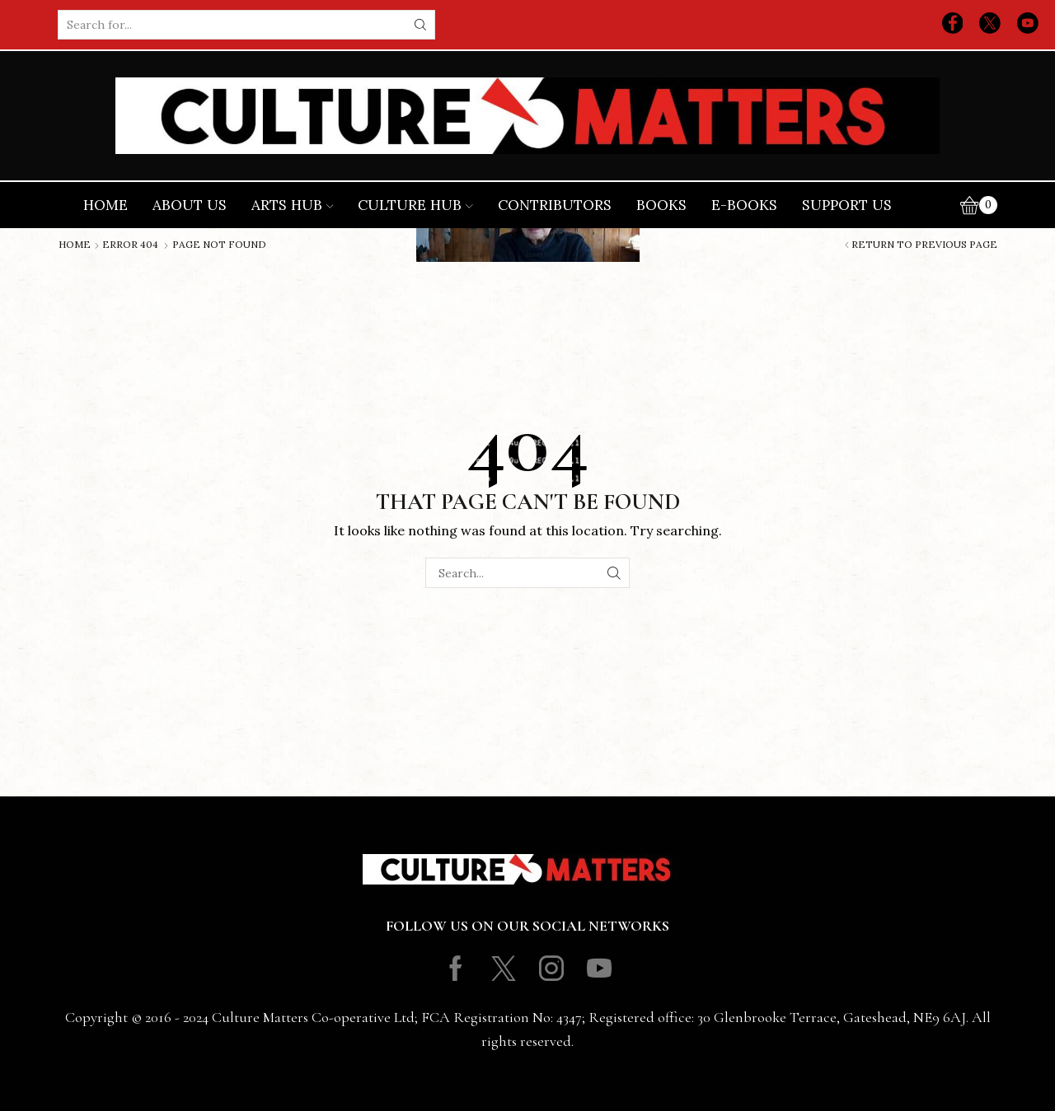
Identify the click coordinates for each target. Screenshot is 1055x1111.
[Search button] (420, 25)
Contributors (555, 205)
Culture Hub (415, 205)
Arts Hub (292, 205)
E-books (744, 205)
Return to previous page (924, 245)
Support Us (847, 205)
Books (661, 205)
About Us (189, 205)
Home (105, 205)
